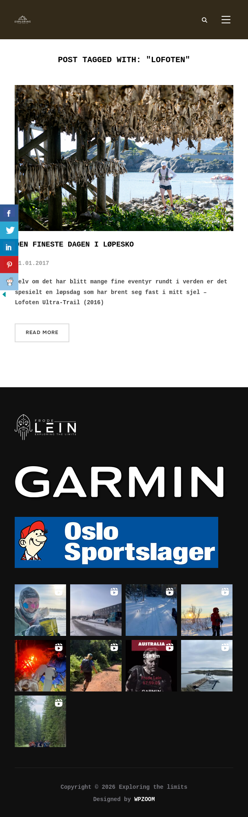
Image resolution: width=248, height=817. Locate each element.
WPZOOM (144, 799)
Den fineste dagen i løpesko (74, 244)
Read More (42, 332)
